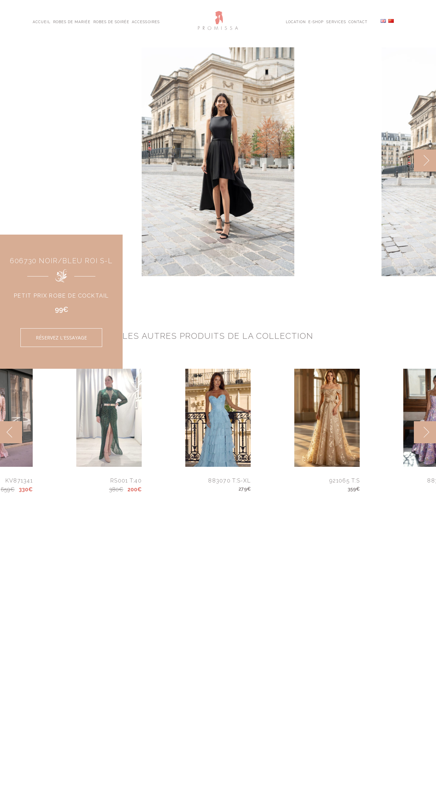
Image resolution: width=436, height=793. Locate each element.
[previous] (11, 432)
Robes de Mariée (72, 21)
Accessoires (145, 21)
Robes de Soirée (111, 21)
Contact (358, 21)
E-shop (316, 21)
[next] (425, 160)
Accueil (41, 21)
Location (296, 21)
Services (336, 21)
